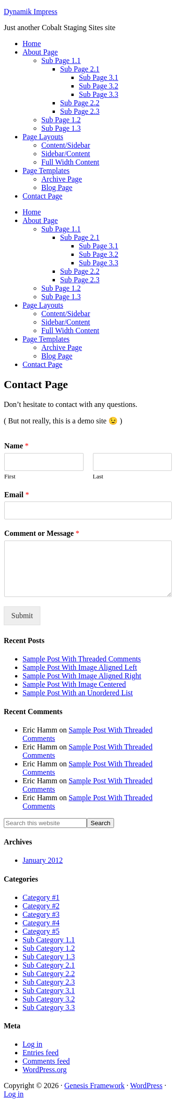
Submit (22, 616)
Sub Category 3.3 (49, 1007)
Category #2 (41, 906)
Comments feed (46, 1061)
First (9, 476)
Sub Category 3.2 (49, 999)
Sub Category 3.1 (49, 991)
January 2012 (43, 860)
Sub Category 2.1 (49, 965)
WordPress (146, 1086)
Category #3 (41, 914)
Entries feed (41, 1053)
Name (16, 446)
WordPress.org (45, 1070)
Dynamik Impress (30, 12)
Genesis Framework (94, 1086)
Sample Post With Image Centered (74, 684)
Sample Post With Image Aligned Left (80, 667)
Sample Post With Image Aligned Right (82, 676)
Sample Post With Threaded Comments (82, 659)
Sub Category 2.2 (49, 974)
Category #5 (41, 931)
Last (98, 476)
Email (16, 495)
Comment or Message (41, 533)
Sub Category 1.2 (49, 948)
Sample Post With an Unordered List (78, 693)
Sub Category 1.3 (49, 957)
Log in (32, 1044)
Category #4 (41, 923)
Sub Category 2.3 (49, 982)
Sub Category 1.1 (49, 940)
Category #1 (41, 897)
